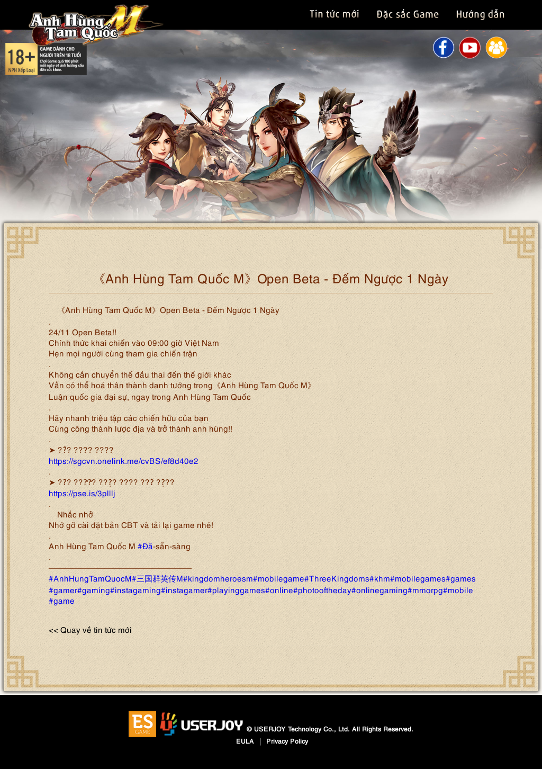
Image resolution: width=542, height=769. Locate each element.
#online (279, 589)
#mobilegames (418, 578)
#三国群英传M (157, 578)
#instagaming (135, 589)
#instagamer (184, 589)
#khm (379, 578)
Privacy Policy (287, 740)
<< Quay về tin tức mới (90, 629)
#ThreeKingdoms (336, 578)
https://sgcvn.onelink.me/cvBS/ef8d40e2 (123, 460)
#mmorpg (425, 589)
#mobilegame (278, 578)
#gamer (63, 589)
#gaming (93, 589)
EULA (245, 740)
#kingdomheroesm (218, 578)
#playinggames (236, 589)
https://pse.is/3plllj (82, 492)
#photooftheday (322, 589)
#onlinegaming (379, 589)
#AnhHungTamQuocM (90, 578)
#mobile (458, 589)
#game (62, 600)
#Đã (145, 545)
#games (461, 578)
